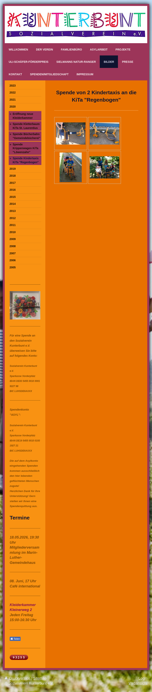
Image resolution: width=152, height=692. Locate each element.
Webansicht (137, 683)
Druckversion (18, 678)
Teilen (15, 639)
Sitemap (40, 678)
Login (142, 678)
